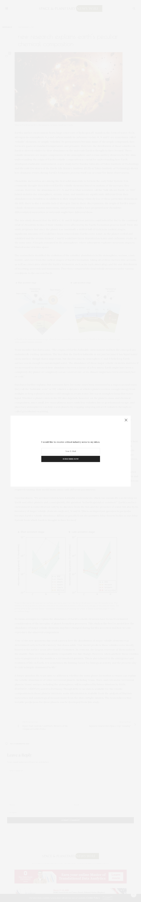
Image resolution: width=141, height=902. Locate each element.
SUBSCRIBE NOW (70, 459)
